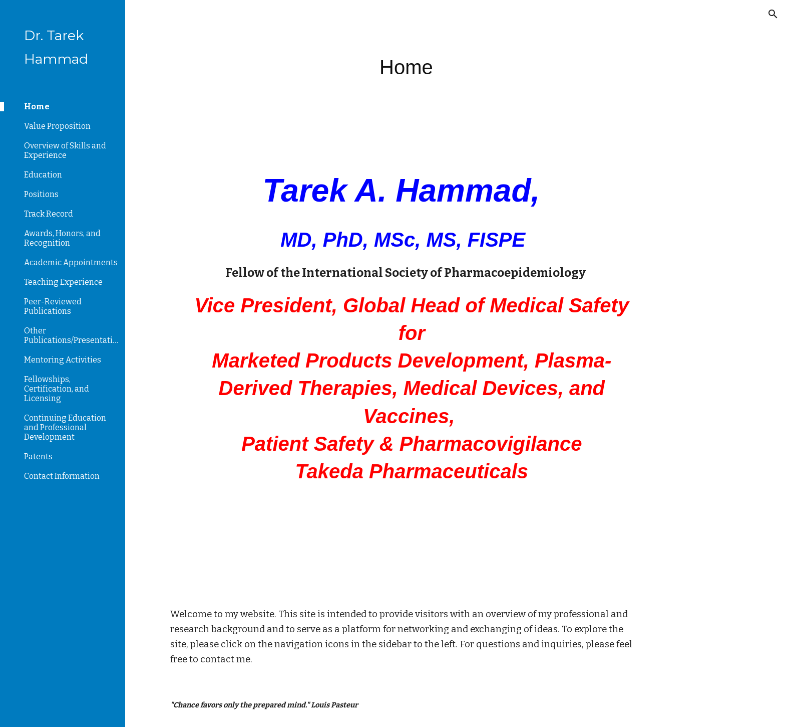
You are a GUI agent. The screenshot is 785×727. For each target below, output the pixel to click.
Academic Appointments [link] (71, 262)
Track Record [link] (48, 214)
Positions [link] (41, 194)
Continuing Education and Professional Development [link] (65, 427)
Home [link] (37, 106)
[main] (504, 65)
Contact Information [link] (62, 476)
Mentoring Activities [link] (62, 360)
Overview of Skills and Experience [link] (65, 150)
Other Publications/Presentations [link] (71, 335)
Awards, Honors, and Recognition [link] (62, 238)
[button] (773, 14)
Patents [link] (38, 456)
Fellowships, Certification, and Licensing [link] (56, 389)
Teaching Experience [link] (63, 282)
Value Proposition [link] (57, 126)
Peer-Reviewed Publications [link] (53, 306)
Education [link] (43, 174)
